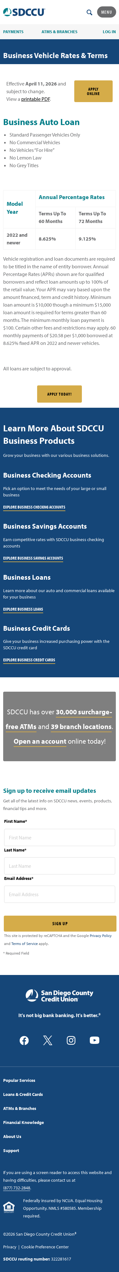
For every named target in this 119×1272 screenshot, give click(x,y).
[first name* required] (59, 837)
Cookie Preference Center (45, 1247)
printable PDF (35, 99)
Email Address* (18, 878)
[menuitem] (59, 1080)
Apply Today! (59, 394)
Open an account (40, 741)
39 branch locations (81, 726)
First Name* (15, 821)
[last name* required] (59, 865)
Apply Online (93, 91)
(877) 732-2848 (16, 1188)
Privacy (10, 1247)
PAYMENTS (13, 31)
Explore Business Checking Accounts (34, 507)
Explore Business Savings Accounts (33, 558)
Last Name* (15, 850)
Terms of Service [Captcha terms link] (24, 943)
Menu (106, 12)
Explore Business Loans (23, 609)
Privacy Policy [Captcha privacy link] (101, 935)
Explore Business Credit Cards (29, 660)
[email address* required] (59, 894)
